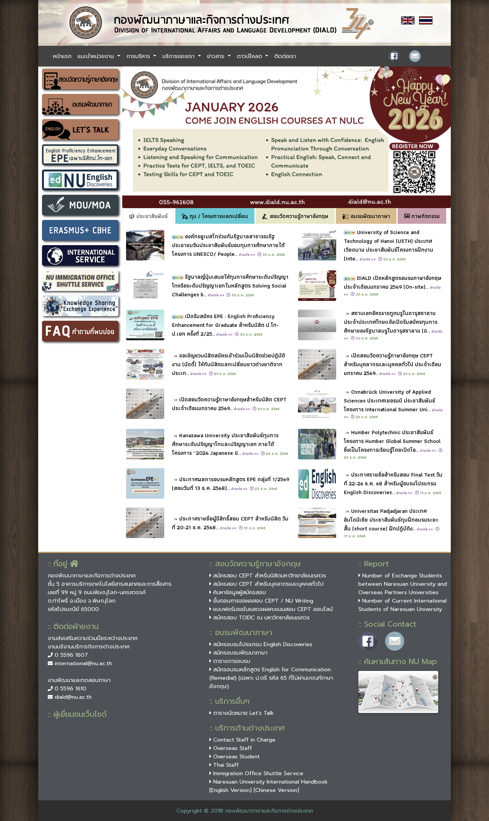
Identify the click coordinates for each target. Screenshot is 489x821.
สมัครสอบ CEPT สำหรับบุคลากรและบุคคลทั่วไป (266, 584)
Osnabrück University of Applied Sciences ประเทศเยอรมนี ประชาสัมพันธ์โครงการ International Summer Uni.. (393, 403)
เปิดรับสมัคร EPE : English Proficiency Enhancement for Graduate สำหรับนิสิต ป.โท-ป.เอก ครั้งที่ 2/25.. (225, 325)
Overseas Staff (230, 748)
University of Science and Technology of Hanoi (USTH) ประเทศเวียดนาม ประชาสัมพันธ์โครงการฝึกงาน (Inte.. (388, 245)
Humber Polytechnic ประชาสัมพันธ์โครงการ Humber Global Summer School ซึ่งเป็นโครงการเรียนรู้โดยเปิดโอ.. (392, 441)
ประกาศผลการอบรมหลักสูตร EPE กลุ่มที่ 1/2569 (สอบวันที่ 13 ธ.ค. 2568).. (230, 483)
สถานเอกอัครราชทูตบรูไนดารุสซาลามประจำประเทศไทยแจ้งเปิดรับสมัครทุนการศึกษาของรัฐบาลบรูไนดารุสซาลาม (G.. (393, 325)
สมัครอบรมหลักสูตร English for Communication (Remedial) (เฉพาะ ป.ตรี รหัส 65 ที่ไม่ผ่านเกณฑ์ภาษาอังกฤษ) (271, 677)
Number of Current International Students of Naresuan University (402, 604)
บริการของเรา (179, 56)
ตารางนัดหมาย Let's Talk (241, 713)
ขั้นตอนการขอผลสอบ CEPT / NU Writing (261, 600)
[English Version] (230, 790)
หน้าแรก (62, 56)
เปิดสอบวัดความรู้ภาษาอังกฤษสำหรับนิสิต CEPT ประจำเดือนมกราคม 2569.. (229, 403)
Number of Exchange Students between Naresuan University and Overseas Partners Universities (402, 583)
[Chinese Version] (276, 790)
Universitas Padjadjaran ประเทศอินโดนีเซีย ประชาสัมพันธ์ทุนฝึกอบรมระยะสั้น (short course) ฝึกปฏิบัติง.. (391, 519)
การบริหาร (139, 56)
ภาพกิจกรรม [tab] (422, 216)
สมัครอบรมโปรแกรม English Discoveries (261, 644)
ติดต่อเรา (285, 56)
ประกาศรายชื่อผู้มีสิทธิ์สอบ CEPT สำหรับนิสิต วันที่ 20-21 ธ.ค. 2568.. (230, 523)
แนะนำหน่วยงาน (97, 56)
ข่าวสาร (216, 56)
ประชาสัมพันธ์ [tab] (148, 216)
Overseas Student (234, 756)
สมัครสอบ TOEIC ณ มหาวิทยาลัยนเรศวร (259, 617)
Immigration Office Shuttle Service (256, 773)
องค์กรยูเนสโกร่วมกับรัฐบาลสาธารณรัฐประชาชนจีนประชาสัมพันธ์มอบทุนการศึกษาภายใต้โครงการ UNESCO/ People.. (228, 245)
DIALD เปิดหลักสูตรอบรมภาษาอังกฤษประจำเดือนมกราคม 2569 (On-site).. (392, 285)
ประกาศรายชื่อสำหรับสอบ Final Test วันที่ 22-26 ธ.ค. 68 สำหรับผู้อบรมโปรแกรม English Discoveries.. (393, 483)
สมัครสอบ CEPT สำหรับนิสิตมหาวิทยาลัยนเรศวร (267, 575)
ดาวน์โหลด (250, 56)
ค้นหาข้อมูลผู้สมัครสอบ (237, 592)
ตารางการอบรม (229, 661)
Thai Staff (224, 765)
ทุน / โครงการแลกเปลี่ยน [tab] (215, 216)
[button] (147, 137)
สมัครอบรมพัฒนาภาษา (238, 652)
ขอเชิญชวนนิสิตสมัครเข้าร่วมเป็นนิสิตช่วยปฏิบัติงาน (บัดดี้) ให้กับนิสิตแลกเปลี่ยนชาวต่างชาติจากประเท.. (228, 364)
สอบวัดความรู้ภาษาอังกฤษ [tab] (295, 216)
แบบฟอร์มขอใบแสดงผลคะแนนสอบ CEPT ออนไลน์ (271, 609)
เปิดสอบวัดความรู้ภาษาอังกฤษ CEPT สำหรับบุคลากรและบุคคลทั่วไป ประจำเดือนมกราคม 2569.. (392, 364)
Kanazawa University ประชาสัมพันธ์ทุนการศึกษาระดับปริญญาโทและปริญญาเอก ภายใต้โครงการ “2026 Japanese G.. (225, 444)
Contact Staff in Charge (242, 739)
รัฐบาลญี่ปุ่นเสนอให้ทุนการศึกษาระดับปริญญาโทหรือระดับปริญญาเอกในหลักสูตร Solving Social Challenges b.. (230, 285)
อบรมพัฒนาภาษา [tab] (366, 216)
